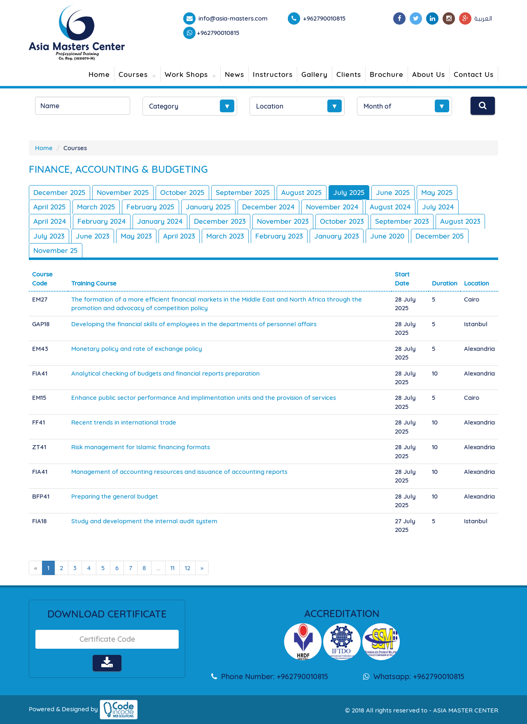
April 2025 (49, 206)
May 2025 (437, 192)
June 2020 (387, 236)
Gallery (314, 74)
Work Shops (186, 74)
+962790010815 (218, 33)
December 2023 (220, 221)
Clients (348, 74)
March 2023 (225, 236)
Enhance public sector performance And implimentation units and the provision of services (203, 397)
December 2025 (59, 192)
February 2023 (279, 236)
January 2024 (160, 221)
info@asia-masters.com (232, 18)
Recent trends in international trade (123, 422)
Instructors (273, 74)
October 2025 (182, 192)
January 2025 (208, 206)
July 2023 (49, 236)
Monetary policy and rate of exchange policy (136, 349)
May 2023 (136, 236)
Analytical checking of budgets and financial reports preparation (165, 373)
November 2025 (123, 192)
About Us (428, 74)
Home (99, 74)
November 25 (55, 250)
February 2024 (101, 221)
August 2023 (460, 221)
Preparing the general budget (114, 496)
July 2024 (438, 206)
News (234, 74)
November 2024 (332, 206)
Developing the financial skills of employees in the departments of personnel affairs (194, 324)
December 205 (439, 236)
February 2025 (150, 206)
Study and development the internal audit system (144, 521)
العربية (483, 18)
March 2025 (96, 206)
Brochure (386, 74)
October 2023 (342, 221)
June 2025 (393, 192)
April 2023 (179, 236)
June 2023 (93, 236)
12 (187, 568)
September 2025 (243, 192)
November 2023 (283, 221)
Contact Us (474, 74)
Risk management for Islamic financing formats (140, 447)
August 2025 (301, 192)
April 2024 (49, 221)
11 (172, 568)
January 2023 (336, 236)
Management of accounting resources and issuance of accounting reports (179, 472)
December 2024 (268, 206)
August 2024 (390, 206)
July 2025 (349, 192)
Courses (133, 74)
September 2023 (402, 221)
